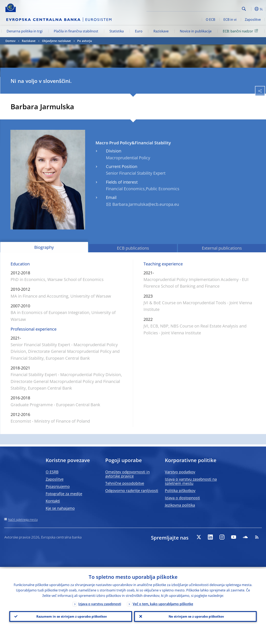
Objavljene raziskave (56, 41)
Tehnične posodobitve (124, 483)
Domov (10, 41)
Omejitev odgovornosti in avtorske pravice (127, 473)
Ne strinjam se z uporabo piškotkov (195, 615)
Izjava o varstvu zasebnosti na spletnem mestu (191, 481)
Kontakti (53, 500)
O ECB (210, 19)
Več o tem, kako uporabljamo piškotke (163, 602)
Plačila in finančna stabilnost (76, 31)
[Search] (219, 8)
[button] (250, 8)
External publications (222, 248)
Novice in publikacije (196, 31)
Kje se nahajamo (60, 508)
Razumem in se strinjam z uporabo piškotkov (70, 615)
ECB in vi (230, 19)
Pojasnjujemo (58, 486)
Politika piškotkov (180, 490)
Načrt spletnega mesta (23, 519)
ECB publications (133, 248)
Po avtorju (84, 41)
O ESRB (52, 471)
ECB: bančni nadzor (241, 30)
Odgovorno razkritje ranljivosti (131, 490)
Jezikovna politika (180, 505)
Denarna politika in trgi (25, 31)
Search (243, 8)
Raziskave (161, 31)
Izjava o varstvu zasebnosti (99, 602)
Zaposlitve (253, 19)
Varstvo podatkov (180, 471)
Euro (138, 31)
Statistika (116, 31)
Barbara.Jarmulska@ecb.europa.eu (145, 204)
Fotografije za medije (64, 493)
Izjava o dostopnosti (182, 497)
